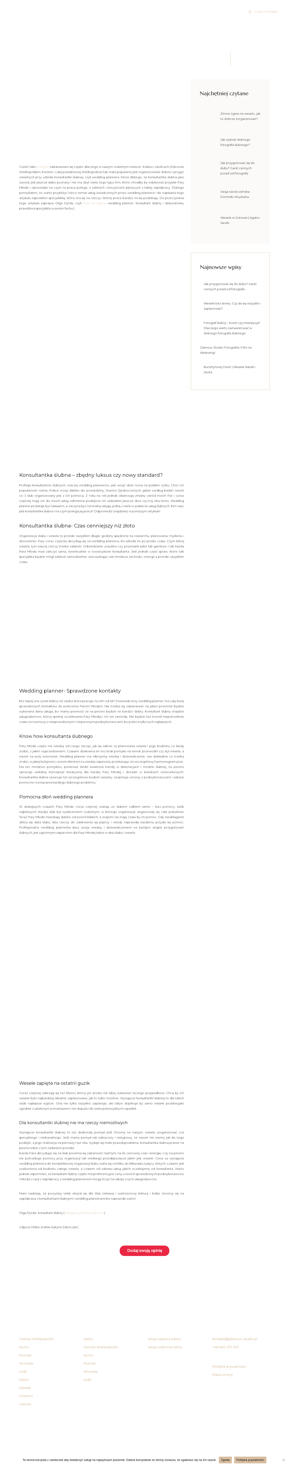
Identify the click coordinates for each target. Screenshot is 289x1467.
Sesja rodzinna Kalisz (165, 1347)
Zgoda (225, 1460)
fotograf (43, 167)
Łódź (23, 1372)
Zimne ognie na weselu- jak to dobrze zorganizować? (240, 116)
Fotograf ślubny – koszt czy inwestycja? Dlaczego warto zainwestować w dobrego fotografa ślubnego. (232, 328)
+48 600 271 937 (225, 1347)
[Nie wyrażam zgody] (283, 1460)
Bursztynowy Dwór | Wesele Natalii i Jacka (229, 369)
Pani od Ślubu (94, 203)
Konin (24, 1347)
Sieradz (25, 1388)
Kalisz (88, 1339)
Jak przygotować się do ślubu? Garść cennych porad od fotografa (237, 168)
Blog (275, 19)
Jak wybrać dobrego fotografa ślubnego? (235, 142)
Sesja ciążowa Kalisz (164, 1339)
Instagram (71, 1213)
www (100, 1213)
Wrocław (26, 1363)
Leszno (25, 1404)
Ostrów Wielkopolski (36, 1339)
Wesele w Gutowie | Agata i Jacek (240, 220)
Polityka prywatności (229, 1367)
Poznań (25, 1355)
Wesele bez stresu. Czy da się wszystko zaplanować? (232, 305)
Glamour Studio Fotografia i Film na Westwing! (226, 350)
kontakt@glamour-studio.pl (234, 1339)
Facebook (87, 1213)
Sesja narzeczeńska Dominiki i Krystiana (235, 194)
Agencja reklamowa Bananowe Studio (160, 1445)
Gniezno (26, 1396)
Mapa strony (222, 1375)
